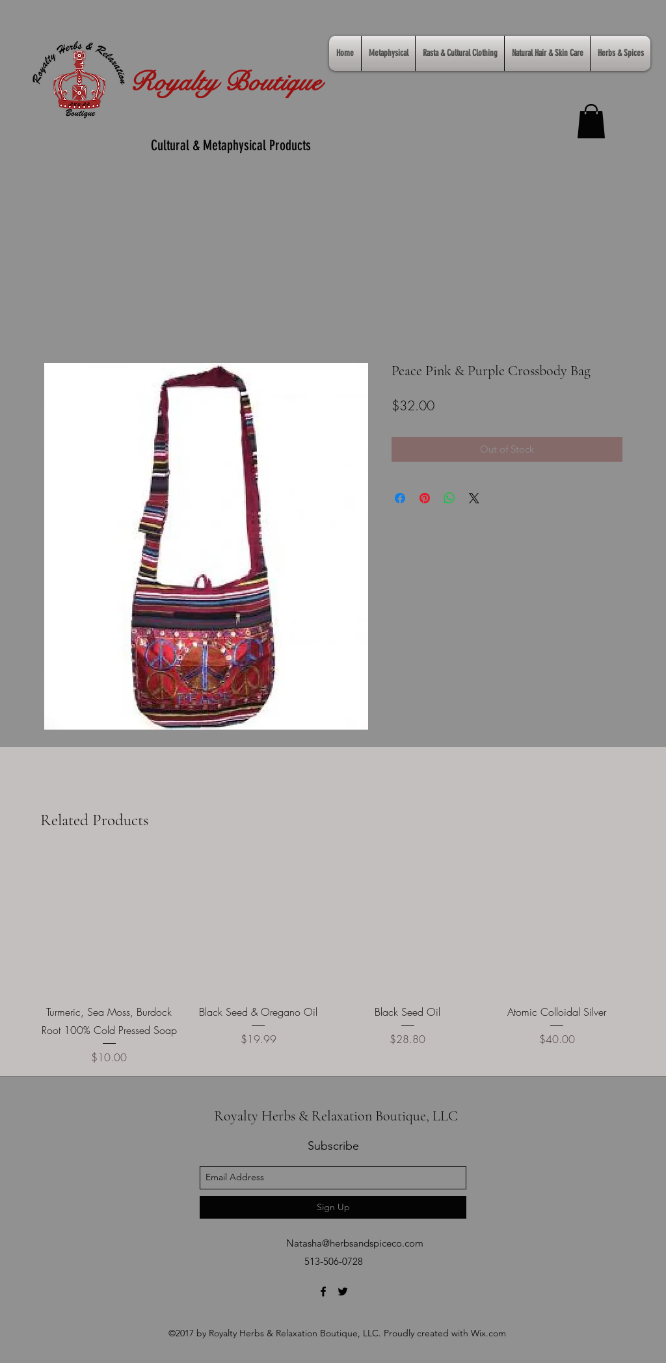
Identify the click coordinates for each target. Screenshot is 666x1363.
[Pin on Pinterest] (425, 498)
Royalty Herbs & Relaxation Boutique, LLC (336, 1115)
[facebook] (323, 1291)
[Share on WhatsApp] (449, 498)
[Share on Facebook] (400, 498)
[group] (333, 960)
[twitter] (342, 1291)
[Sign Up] (333, 1207)
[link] (591, 121)
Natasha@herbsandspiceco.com (354, 1243)
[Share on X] (474, 498)
